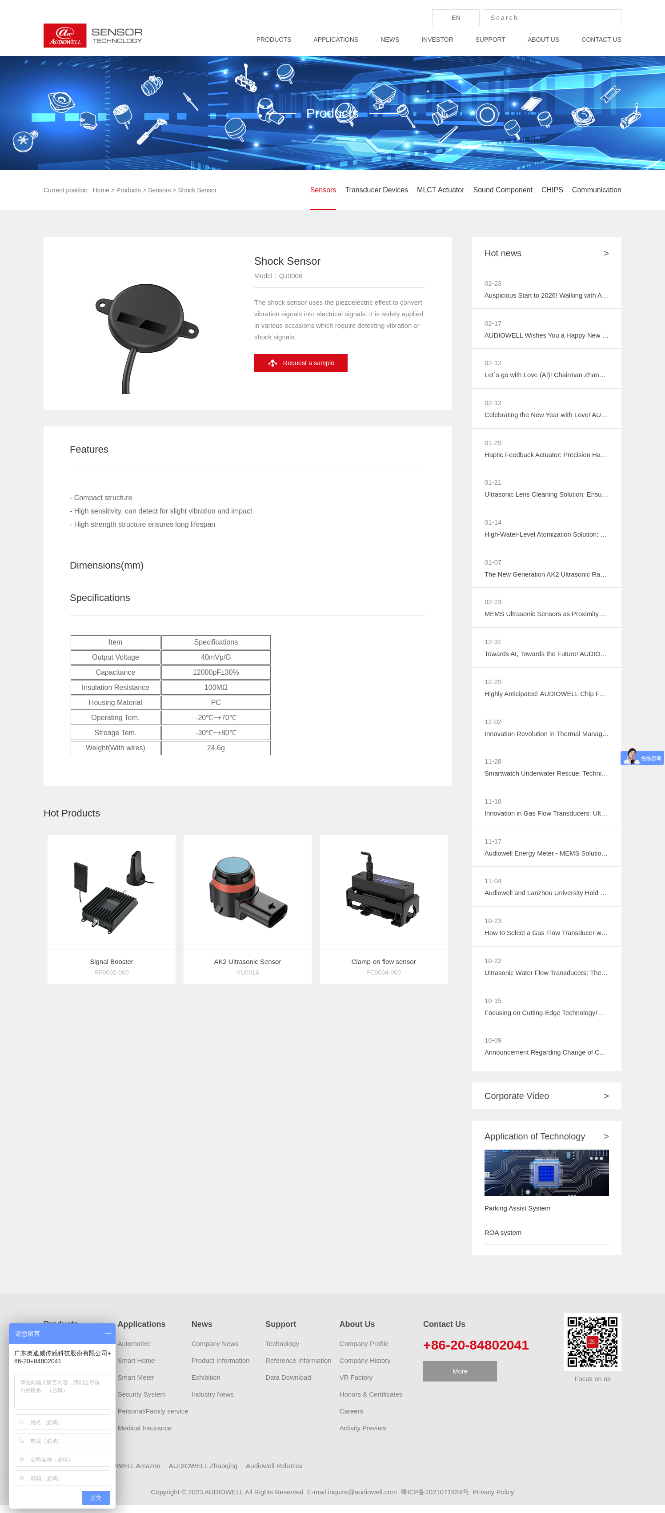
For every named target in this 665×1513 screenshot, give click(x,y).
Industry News (213, 1402)
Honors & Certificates (371, 1402)
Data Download (288, 1385)
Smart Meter (135, 1385)
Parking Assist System (517, 1216)
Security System (141, 1402)
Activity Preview (363, 1436)
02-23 (493, 283)
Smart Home (136, 1368)
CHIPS (552, 190)
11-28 (493, 766)
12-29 (493, 685)
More (460, 1379)
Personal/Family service (152, 1419)
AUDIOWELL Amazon (128, 1473)
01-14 (493, 524)
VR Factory (356, 1385)
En (456, 17)
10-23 (493, 927)
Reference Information (298, 1368)
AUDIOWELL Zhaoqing (203, 1473)
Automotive (134, 1351)
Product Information (221, 1368)
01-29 (493, 444)
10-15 (493, 1007)
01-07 (493, 565)
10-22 (493, 967)
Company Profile (364, 1351)
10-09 (493, 1047)
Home (101, 190)
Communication (596, 190)
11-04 (493, 887)
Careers (351, 1419)
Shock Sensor (197, 190)
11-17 (493, 846)
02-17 (493, 323)
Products (128, 190)
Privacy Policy (493, 1500)
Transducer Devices (376, 190)
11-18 (493, 806)
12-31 (493, 645)
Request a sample (312, 387)
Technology (282, 1351)
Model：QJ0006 (278, 299)
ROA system (503, 1240)
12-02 (493, 725)
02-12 (493, 363)
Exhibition (206, 1385)
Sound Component (503, 190)
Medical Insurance (144, 1436)
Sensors (159, 190)
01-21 (493, 484)
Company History (365, 1368)
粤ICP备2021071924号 (435, 1500)
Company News (215, 1351)
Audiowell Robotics (274, 1473)
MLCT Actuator (440, 190)
